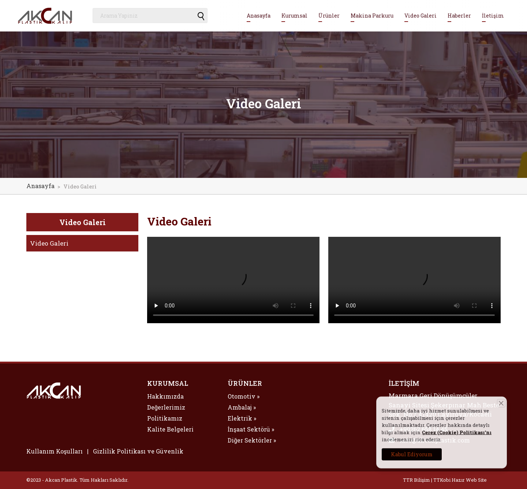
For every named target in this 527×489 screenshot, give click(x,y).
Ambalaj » (242, 407)
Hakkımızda (165, 396)
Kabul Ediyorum (420, 449)
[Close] (492, 409)
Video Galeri (420, 15)
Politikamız (164, 418)
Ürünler (329, 15)
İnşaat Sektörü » (251, 429)
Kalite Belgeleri (170, 429)
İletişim (493, 15)
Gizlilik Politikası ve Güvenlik (138, 451)
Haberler (459, 15)
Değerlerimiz (166, 407)
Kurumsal (294, 15)
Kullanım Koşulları (54, 451)
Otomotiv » (243, 396)
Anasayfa (258, 15)
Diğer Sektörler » (252, 440)
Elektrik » (242, 418)
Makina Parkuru (372, 15)
